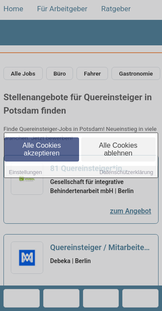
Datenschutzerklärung (126, 172)
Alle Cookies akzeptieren (41, 149)
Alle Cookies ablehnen (118, 149)
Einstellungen (25, 172)
